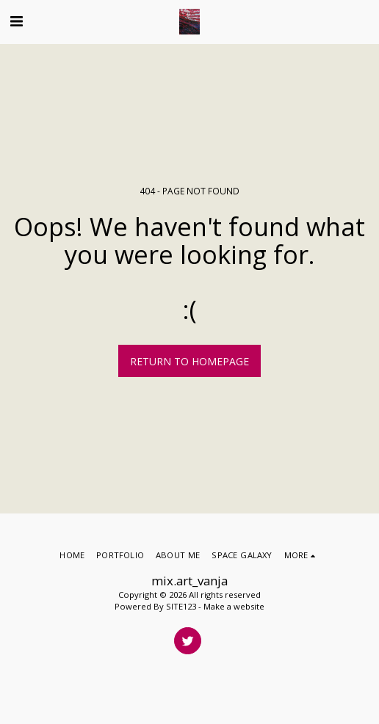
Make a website (233, 606)
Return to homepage (189, 361)
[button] (16, 21)
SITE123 (181, 606)
